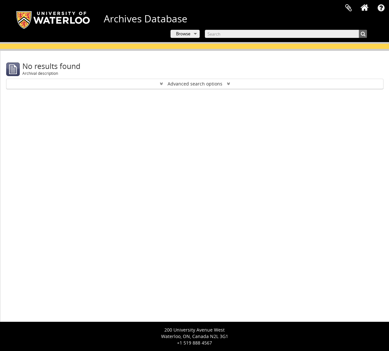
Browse (183, 34)
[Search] (286, 34)
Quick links (381, 8)
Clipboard (348, 8)
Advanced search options (195, 84)
